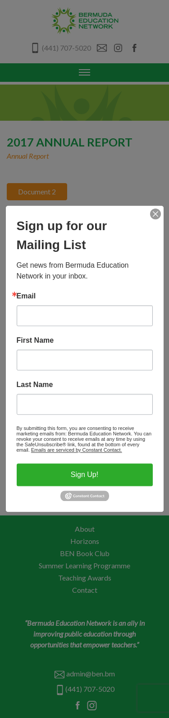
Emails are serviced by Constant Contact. (76, 450)
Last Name (35, 384)
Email (26, 296)
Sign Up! (84, 474)
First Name (35, 340)
